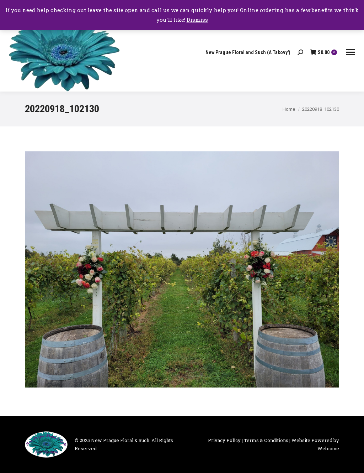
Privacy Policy (224, 440)
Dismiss (197, 19)
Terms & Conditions (266, 440)
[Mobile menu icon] (350, 52)
